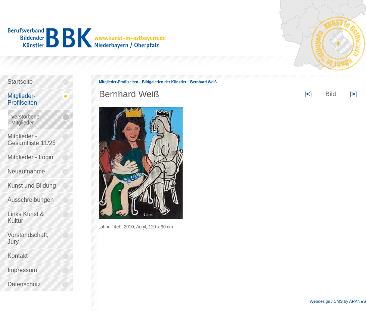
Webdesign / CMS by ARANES (338, 301)
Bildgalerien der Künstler (164, 82)
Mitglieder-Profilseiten (119, 82)
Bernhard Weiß (203, 82)
